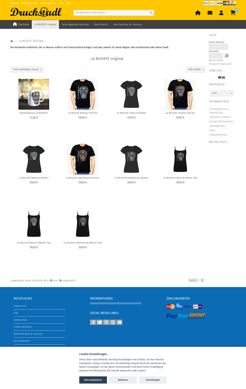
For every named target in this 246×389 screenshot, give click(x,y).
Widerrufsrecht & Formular (28, 333)
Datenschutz (20, 319)
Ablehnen (123, 380)
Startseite (23, 24)
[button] (93, 322)
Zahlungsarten (48, 3)
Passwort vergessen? (220, 63)
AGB (61, 3)
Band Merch (101, 24)
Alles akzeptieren (93, 380)
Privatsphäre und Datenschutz (219, 111)
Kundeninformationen (221, 121)
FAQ (68, 3)
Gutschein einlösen (220, 117)
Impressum (20, 305)
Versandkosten (30, 3)
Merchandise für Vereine (127, 24)
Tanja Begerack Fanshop (75, 24)
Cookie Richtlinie (23, 326)
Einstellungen (153, 380)
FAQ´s (212, 130)
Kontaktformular (218, 134)
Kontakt (14, 3)
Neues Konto (216, 60)
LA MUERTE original (45, 24)
